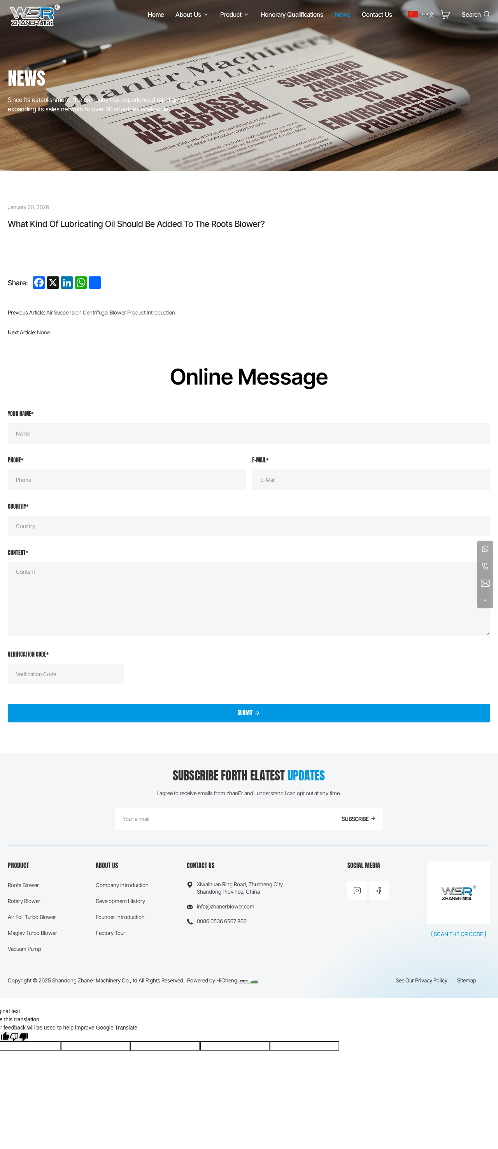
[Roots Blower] (32, 885)
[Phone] (127, 479)
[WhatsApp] (485, 548)
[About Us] (192, 14)
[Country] (249, 526)
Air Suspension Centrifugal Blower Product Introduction (110, 312)
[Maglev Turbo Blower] (32, 933)
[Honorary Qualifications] (292, 14)
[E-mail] (371, 479)
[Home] (35, 14)
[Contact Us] (377, 14)
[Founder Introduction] (122, 917)
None (43, 332)
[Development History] (122, 901)
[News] (343, 14)
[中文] (421, 14)
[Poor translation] (19, 1036)
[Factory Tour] (122, 933)
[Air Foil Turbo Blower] (32, 917)
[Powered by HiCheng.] (212, 980)
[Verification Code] (66, 674)
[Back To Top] (485, 600)
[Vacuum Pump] (32, 949)
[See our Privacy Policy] (421, 980)
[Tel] (485, 566)
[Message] (249, 599)
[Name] (249, 433)
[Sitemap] (466, 980)
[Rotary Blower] (32, 901)
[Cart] (448, 14)
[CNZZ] (248, 980)
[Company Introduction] (122, 885)
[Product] (234, 14)
